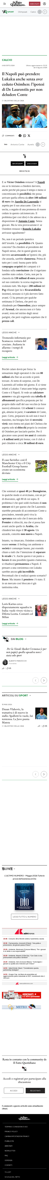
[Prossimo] (44, 680)
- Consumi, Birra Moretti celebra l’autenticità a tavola (23, 939)
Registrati (35, 1090)
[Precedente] (35, 680)
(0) (44, 726)
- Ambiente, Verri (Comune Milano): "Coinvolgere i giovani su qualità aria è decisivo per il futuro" (22, 963)
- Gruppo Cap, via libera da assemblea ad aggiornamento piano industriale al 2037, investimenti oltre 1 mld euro (24, 976)
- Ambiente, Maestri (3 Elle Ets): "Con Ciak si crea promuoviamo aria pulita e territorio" (22, 956)
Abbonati (34, 4)
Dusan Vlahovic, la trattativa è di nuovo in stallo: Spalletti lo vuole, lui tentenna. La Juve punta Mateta (17, 715)
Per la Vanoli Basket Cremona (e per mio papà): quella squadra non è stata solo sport (26, 652)
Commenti (8, 136)
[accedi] (44, 3)
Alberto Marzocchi (18, 661)
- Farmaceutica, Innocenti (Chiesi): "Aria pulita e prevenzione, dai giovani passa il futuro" (22, 944)
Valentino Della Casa (13, 101)
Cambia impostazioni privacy (17, 1136)
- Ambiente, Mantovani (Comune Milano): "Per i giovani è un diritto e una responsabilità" (24, 950)
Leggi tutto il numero (24, 916)
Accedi (13, 1090)
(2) (9, 668)
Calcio (7, 60)
